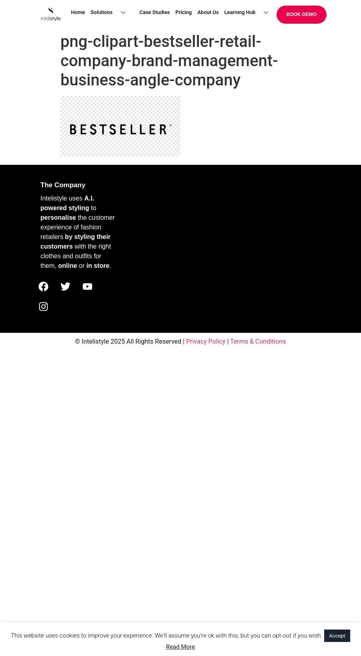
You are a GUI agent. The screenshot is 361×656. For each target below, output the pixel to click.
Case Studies (154, 12)
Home (78, 12)
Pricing (183, 12)
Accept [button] (337, 636)
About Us (208, 12)
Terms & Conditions (258, 341)
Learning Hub (250, 12)
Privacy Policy (206, 341)
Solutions (110, 12)
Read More (180, 646)
